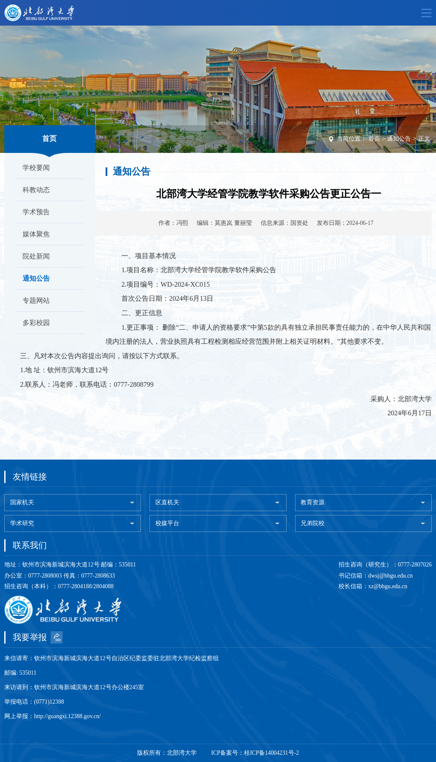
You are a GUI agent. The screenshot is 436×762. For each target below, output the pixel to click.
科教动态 (36, 189)
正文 (424, 138)
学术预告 (36, 212)
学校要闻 (36, 167)
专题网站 (36, 300)
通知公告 (36, 278)
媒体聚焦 (36, 234)
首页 (374, 138)
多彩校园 (36, 322)
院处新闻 (36, 256)
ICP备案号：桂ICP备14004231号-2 (255, 753)
